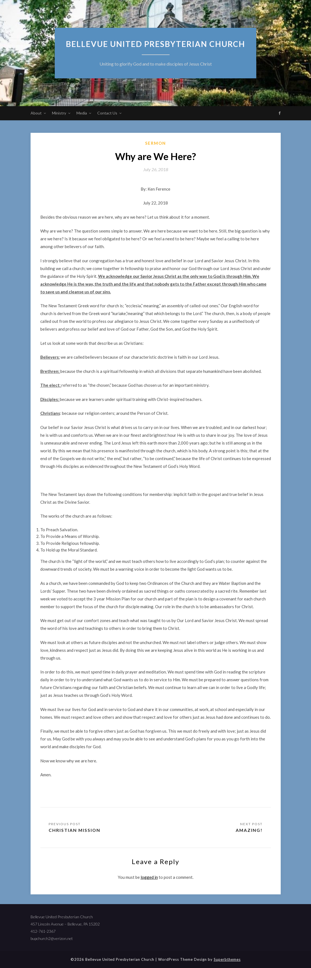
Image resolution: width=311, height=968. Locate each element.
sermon (155, 143)
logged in (149, 877)
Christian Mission (75, 830)
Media (81, 113)
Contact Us (107, 113)
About (36, 113)
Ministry (59, 113)
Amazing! (249, 830)
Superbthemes (227, 959)
